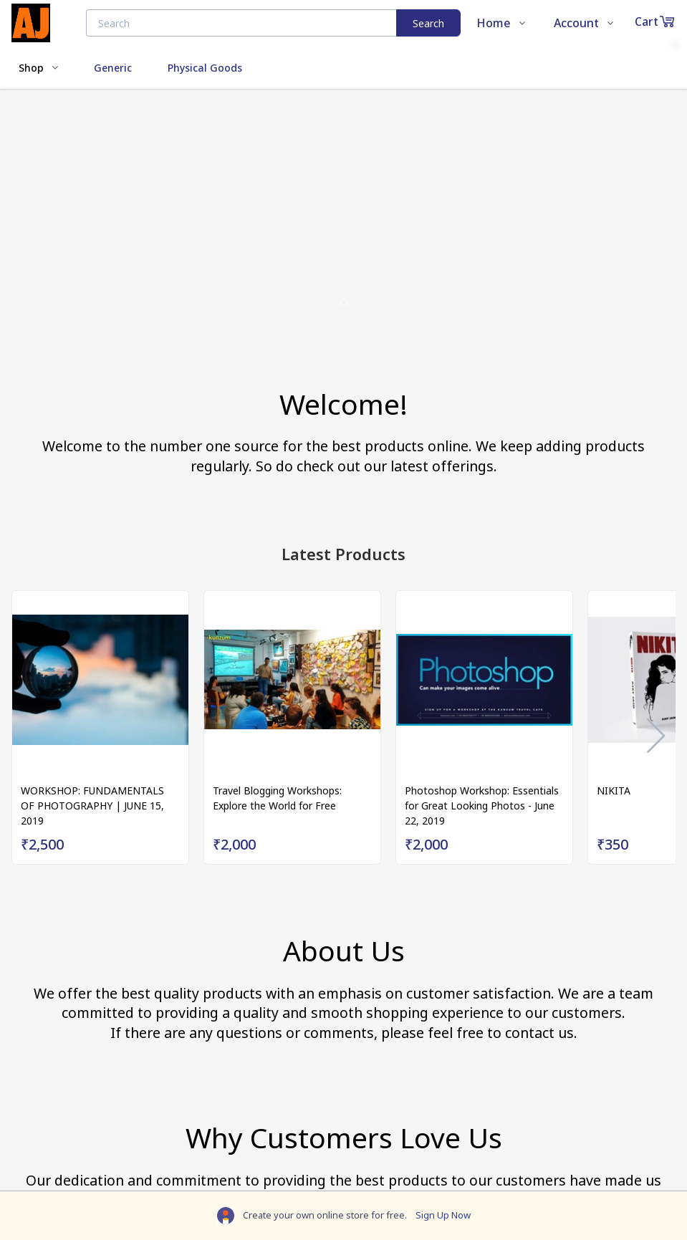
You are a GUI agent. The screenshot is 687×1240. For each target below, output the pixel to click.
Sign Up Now (443, 1214)
